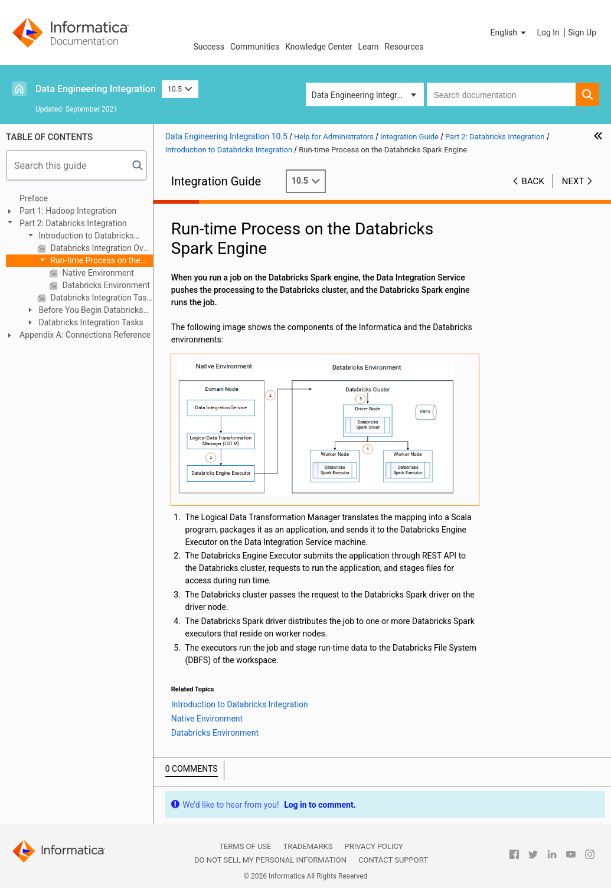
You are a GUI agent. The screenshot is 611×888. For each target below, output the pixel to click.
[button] (509, 32)
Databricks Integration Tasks (90, 322)
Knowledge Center (318, 46)
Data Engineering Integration (95, 88)
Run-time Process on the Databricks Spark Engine (89, 261)
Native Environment (97, 273)
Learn (368, 46)
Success (208, 46)
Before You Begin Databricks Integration (84, 310)
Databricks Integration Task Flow (100, 297)
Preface (33, 198)
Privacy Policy (373, 846)
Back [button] (533, 181)
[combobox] (501, 94)
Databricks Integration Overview (100, 248)
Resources (404, 46)
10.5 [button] (180, 88)
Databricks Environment (105, 285)
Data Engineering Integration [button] (364, 95)
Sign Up (582, 32)
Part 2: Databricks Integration (73, 223)
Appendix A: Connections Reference (85, 334)
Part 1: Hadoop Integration (67, 211)
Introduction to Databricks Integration (79, 236)
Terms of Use (245, 846)
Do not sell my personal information (270, 860)
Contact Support (393, 860)
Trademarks (307, 846)
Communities (254, 46)
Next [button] (573, 181)
